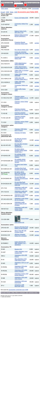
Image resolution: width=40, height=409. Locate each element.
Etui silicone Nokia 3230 (22, 49)
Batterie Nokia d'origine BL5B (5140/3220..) (21, 35)
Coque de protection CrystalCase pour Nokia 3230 (21, 53)
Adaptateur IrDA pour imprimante (21, 281)
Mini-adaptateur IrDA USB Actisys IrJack (21, 259)
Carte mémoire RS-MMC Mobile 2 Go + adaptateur (20, 243)
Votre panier (4, 8)
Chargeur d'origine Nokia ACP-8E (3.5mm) (21, 113)
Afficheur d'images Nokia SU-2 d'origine (21, 235)
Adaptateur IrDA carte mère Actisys (21, 278)
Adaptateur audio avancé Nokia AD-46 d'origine (21, 204)
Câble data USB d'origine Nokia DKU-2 (21, 78)
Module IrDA (18, 249)
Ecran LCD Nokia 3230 (21, 17)
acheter (37, 24)
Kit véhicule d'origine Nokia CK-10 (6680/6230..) (21, 140)
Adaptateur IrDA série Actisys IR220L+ (21, 270)
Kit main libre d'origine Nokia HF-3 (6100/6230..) (21, 145)
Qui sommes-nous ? (32, 292)
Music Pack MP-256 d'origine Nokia (20, 231)
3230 (15, 12)
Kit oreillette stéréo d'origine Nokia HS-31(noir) (20, 161)
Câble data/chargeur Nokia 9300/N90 (20, 63)
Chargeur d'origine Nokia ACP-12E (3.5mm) (20, 118)
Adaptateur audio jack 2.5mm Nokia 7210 (21, 188)
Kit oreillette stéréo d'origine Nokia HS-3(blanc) (20, 156)
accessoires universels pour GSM (18, 289)
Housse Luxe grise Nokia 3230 (20, 57)
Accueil (3, 12)
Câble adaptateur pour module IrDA (21, 252)
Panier (9, 292)
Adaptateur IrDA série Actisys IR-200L (21, 267)
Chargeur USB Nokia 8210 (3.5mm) (21, 129)
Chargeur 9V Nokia (20, 132)
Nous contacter (20, 292)
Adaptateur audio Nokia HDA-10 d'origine (21, 195)
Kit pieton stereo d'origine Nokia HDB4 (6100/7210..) (21, 150)
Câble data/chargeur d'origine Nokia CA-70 (21, 67)
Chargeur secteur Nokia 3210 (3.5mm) (21, 122)
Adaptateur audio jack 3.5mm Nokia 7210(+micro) (21, 209)
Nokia (11, 12)
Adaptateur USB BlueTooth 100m (19, 285)
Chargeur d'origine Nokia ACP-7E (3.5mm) (21, 109)
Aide (13, 292)
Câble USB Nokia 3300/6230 (20, 82)
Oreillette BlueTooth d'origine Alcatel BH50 (21, 169)
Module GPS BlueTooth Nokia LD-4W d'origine (21, 227)
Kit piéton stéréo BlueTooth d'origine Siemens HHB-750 (20, 173)
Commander (35, 8)
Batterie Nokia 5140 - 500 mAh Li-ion (21, 31)
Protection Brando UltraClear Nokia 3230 (21, 43)
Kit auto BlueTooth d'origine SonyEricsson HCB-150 (21, 184)
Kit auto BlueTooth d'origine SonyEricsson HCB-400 (21, 178)
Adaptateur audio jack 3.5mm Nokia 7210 (21, 191)
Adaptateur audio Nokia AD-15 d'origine (21, 199)
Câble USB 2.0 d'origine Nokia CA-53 (21, 71)
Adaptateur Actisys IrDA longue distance (21, 274)
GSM (7, 12)
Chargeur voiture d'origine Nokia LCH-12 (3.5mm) (21, 98)
